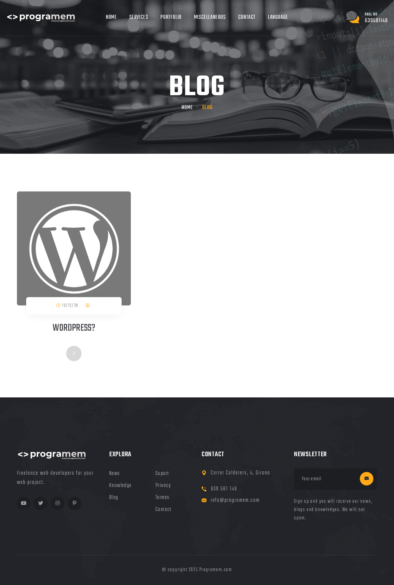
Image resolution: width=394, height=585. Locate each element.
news (114, 473)
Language (278, 17)
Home (111, 17)
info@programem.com (235, 500)
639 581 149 (224, 489)
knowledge (120, 485)
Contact (246, 17)
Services (138, 17)
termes (162, 497)
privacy (163, 485)
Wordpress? (74, 328)
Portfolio (170, 17)
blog (114, 497)
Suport (162, 473)
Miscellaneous (210, 17)
